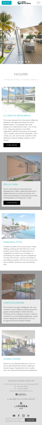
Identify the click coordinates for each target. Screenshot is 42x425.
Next (38, 32)
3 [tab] (19, 61)
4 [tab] (22, 61)
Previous (4, 32)
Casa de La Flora (24, 2)
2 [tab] (16, 61)
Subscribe (30, 420)
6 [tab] (28, 61)
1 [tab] (13, 62)
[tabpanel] (21, 32)
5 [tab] (25, 61)
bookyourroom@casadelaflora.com (21, 391)
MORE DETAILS (11, 145)
